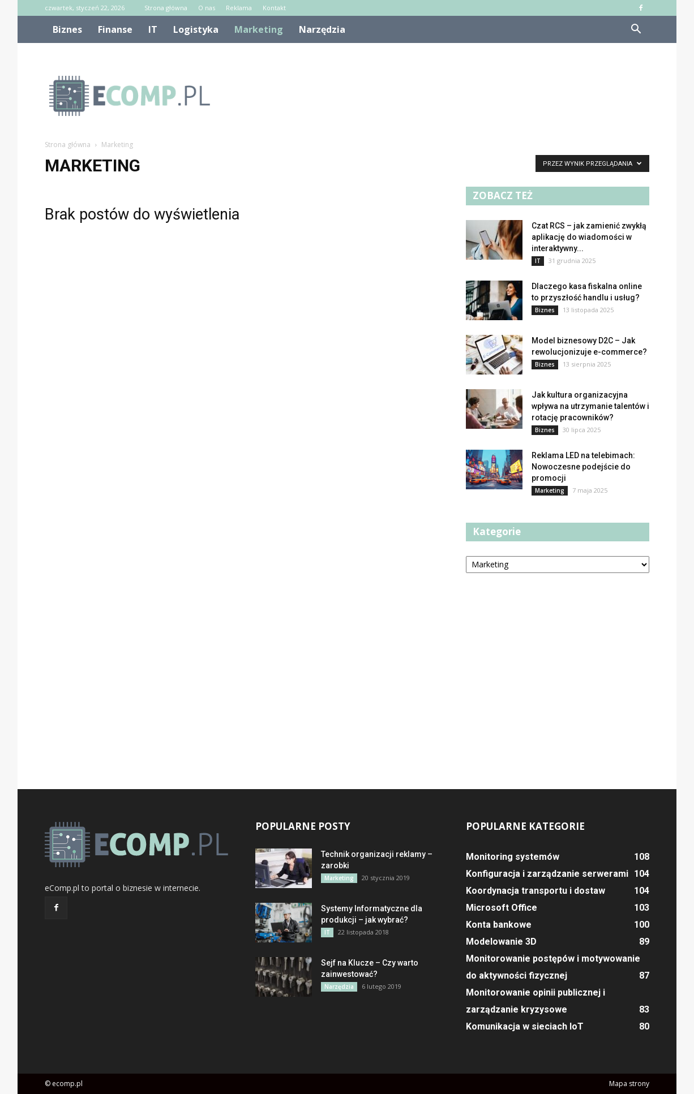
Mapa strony (629, 1083)
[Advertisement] (443, 95)
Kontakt (274, 7)
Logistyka (196, 29)
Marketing (258, 29)
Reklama (239, 7)
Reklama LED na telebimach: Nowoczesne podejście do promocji (583, 467)
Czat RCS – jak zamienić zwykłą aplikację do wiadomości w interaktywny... (589, 237)
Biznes (67, 29)
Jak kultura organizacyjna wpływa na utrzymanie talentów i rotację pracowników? (590, 406)
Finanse (115, 29)
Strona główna (165, 7)
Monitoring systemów (512, 856)
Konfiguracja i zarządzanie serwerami (547, 873)
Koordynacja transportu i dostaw (535, 890)
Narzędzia (322, 29)
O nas (206, 7)
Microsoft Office (501, 907)
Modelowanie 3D (501, 941)
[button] (635, 29)
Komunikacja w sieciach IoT (525, 1026)
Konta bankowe (499, 924)
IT (152, 29)
